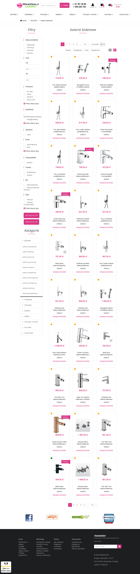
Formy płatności (42, 549)
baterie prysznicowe (29, 262)
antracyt (28, 199)
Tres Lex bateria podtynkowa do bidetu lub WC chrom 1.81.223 (59, 177)
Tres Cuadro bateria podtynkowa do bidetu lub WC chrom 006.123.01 (83, 132)
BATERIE (14, 14)
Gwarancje (40, 553)
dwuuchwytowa (31, 185)
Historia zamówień (78, 549)
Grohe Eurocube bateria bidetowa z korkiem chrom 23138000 (82, 177)
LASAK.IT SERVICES (101, 565)
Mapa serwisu (23, 551)
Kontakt (21, 546)
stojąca (28, 175)
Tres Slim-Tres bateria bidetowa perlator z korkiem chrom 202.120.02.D (59, 400)
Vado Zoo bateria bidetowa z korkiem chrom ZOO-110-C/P (83, 400)
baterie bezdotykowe (30, 283)
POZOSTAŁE (124, 14)
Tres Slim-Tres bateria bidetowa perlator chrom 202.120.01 (106, 445)
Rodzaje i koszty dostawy (42, 545)
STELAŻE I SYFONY (90, 14)
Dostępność (77, 50)
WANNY (59, 14)
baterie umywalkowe (30, 247)
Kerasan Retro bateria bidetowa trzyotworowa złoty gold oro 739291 (83, 445)
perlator (28, 162)
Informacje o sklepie (23, 543)
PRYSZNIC (44, 14)
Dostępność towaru (43, 542)
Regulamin (57, 544)
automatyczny (30, 144)
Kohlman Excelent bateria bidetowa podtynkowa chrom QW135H (83, 222)
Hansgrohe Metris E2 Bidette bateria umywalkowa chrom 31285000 (106, 311)
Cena (86, 50)
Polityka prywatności (23, 554)
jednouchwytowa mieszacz (31, 188)
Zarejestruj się (77, 542)
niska (27, 135)
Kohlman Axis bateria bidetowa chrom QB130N (106, 399)
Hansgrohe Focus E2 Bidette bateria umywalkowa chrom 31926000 (83, 88)
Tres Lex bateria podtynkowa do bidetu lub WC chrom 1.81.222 (106, 222)
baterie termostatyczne (30, 278)
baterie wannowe (28, 257)
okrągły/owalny (31, 119)
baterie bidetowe (47, 21)
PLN (27, 69)
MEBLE (73, 14)
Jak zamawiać (59, 542)
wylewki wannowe (29, 288)
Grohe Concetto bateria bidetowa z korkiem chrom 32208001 (82, 355)
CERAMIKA (29, 14)
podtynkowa (30, 172)
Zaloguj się (75, 544)
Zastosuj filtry (31, 215)
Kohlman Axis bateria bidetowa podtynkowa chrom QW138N (83, 311)
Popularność (95, 50)
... (80, 44)
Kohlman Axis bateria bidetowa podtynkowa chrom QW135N (59, 311)
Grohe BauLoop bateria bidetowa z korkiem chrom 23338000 (59, 222)
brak (27, 147)
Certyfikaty (22, 549)
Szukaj (64, 5)
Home (23, 21)
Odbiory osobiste (42, 551)
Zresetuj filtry (31, 222)
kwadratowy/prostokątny (31, 116)
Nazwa (68, 50)
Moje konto (76, 546)
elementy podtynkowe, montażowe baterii (32, 293)
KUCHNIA (108, 14)
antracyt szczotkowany (29, 203)
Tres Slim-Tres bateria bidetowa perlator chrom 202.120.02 (106, 489)
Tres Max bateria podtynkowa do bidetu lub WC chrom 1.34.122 (59, 132)
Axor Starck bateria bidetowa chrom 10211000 (59, 354)
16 (85, 44)
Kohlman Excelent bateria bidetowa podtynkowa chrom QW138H (83, 266)
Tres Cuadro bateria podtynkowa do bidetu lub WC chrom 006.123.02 (106, 266)
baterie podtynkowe (29, 273)
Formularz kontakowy (58, 547)
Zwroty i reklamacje (43, 555)
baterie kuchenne (28, 267)
